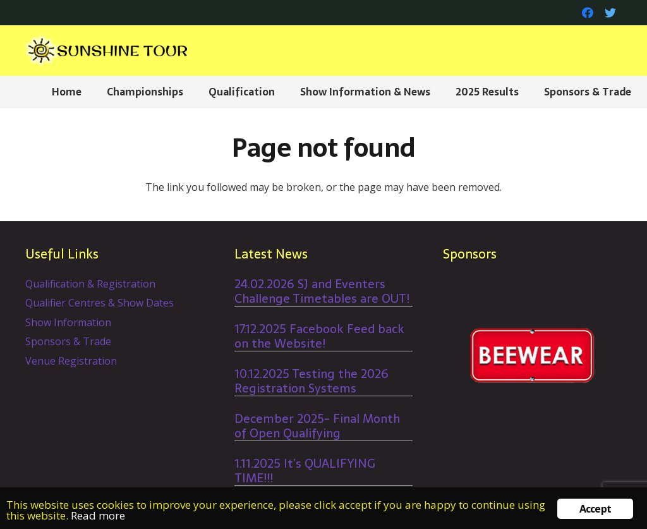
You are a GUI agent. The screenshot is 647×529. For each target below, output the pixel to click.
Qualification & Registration (90, 284)
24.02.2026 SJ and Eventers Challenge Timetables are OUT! (321, 291)
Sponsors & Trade (68, 341)
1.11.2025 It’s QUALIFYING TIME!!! (304, 471)
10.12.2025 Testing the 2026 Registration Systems (311, 381)
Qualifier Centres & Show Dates (99, 303)
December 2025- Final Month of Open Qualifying (317, 426)
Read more (98, 515)
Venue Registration (71, 361)
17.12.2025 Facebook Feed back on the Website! (319, 336)
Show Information (68, 322)
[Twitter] (610, 12)
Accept (595, 509)
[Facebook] (587, 12)
